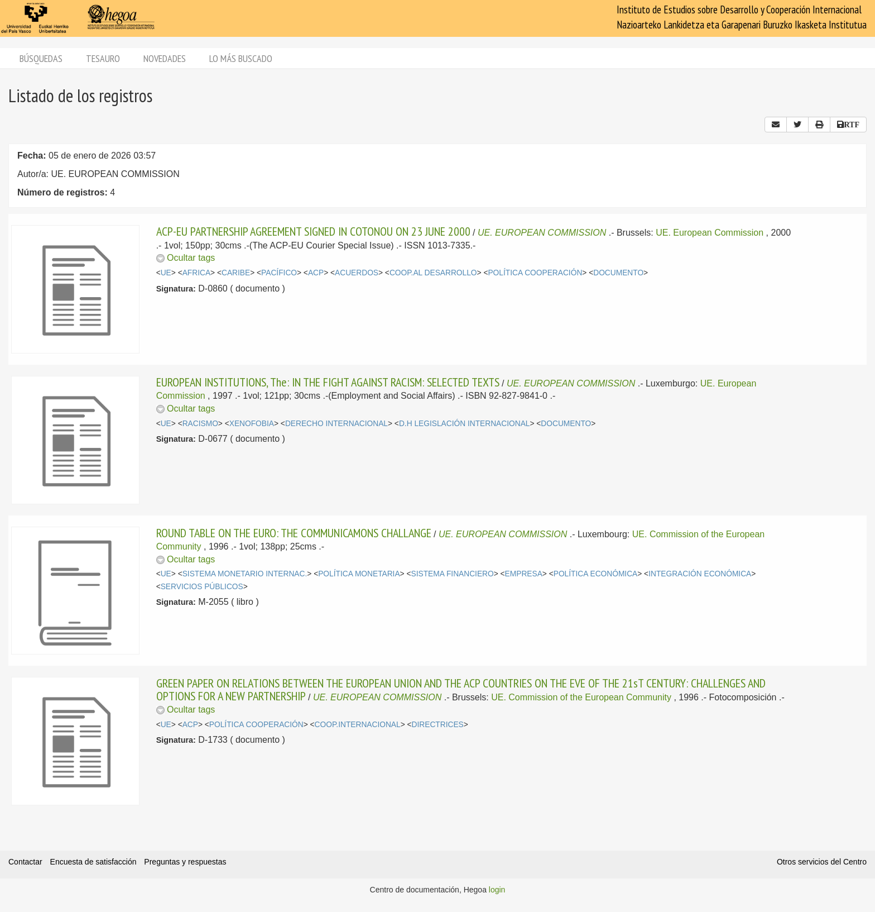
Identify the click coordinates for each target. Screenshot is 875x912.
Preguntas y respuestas (185, 861)
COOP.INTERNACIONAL (358, 724)
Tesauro (103, 58)
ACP (316, 273)
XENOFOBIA (251, 423)
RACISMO (200, 423)
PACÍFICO (279, 273)
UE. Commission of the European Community (581, 697)
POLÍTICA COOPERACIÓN (535, 273)
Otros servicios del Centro (822, 861)
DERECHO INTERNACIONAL (336, 423)
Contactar (25, 861)
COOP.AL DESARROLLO (433, 273)
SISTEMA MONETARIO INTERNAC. (244, 574)
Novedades (164, 58)
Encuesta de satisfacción (93, 861)
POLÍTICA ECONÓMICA (596, 574)
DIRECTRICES (438, 724)
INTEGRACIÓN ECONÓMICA (699, 574)
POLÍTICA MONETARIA (359, 574)
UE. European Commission (709, 232)
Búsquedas (41, 58)
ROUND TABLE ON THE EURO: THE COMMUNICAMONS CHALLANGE (293, 533)
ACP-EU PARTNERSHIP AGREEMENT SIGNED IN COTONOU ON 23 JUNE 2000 (313, 231)
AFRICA (196, 273)
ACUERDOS (356, 273)
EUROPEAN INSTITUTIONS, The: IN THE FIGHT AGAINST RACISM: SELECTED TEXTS (327, 382)
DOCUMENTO (618, 273)
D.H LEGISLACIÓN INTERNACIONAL (464, 423)
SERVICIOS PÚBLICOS (202, 586)
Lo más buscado (240, 58)
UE (166, 273)
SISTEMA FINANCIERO (452, 574)
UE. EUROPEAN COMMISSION (543, 232)
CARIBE (236, 273)
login (497, 889)
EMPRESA (523, 574)
